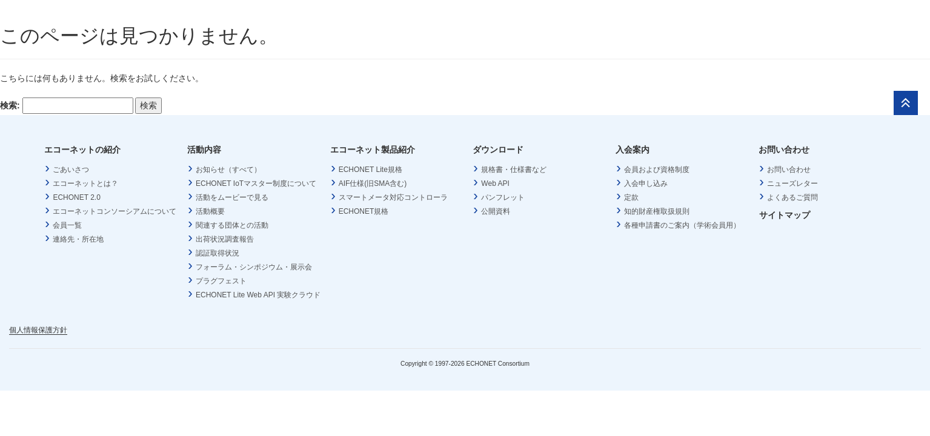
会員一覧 (67, 225)
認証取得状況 (217, 253)
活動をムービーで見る (232, 197)
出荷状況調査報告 (225, 239)
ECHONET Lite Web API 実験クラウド (258, 295)
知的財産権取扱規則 (656, 211)
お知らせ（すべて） (228, 169)
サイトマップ (784, 215)
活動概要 (210, 211)
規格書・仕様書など (513, 169)
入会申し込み (646, 183)
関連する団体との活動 (232, 225)
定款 (631, 197)
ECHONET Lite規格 (370, 169)
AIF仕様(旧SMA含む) (373, 183)
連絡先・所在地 (78, 239)
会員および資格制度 (656, 169)
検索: (10, 105)
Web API (495, 183)
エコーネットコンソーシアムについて (114, 211)
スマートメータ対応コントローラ (393, 197)
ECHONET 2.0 (76, 197)
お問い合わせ (789, 169)
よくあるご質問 (792, 197)
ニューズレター (792, 183)
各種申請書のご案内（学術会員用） (682, 225)
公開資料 (495, 211)
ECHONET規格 (364, 211)
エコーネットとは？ (85, 183)
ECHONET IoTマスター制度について (256, 183)
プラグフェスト (221, 281)
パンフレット (503, 197)
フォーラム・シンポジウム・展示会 (254, 267)
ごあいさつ (71, 169)
